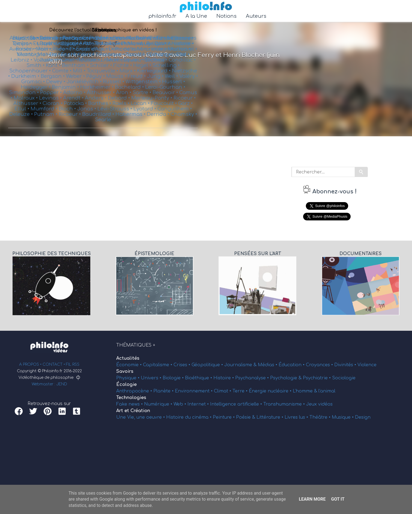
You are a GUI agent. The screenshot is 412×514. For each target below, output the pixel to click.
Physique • (128, 378)
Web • (180, 404)
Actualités (127, 358)
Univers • (152, 378)
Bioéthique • (199, 378)
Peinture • (224, 417)
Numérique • (159, 404)
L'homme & (305, 391)
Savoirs (124, 371)
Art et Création (133, 410)
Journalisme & (241, 364)
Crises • (183, 364)
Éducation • (292, 364)
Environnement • (194, 391)
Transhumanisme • (284, 404)
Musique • (343, 417)
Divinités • (345, 364)
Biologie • (174, 378)
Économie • (129, 364)
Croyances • (320, 364)
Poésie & (246, 417)
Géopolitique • (208, 364)
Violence (367, 364)
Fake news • (130, 404)
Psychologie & (286, 378)
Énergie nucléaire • (271, 391)
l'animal (326, 391)
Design (363, 417)
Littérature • (270, 417)
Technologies (131, 397)
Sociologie (344, 378)
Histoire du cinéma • (189, 417)
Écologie (126, 384)
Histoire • (224, 378)
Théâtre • (320, 417)
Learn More (312, 499)
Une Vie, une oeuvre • (141, 417)
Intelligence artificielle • (236, 404)
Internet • (198, 404)
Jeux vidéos (319, 404)
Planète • (164, 391)
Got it (337, 499)
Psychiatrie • (317, 378)
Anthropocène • (134, 391)
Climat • (223, 391)
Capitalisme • (158, 364)
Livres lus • (297, 417)
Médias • (268, 364)
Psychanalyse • (252, 378)
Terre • (240, 391)
